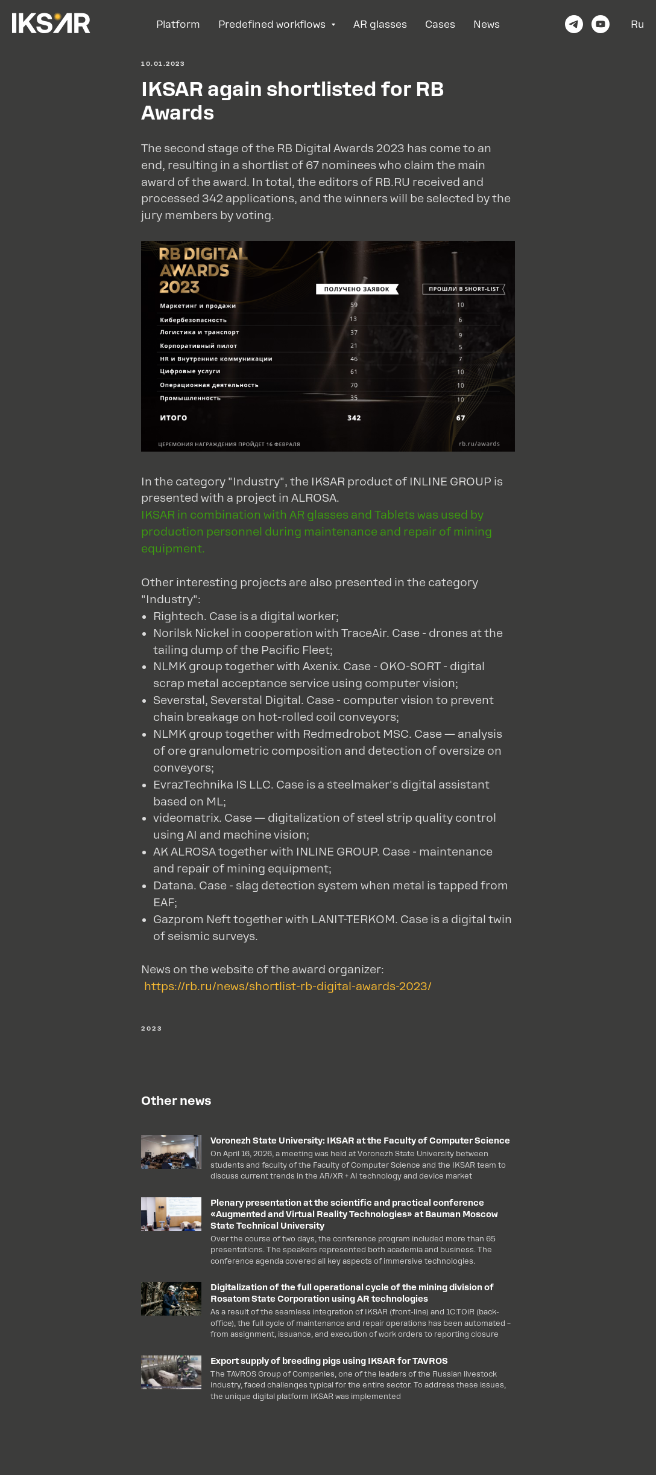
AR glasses (380, 24)
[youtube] (600, 24)
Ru (637, 24)
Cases (440, 24)
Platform (178, 24)
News (486, 24)
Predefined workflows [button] (273, 24)
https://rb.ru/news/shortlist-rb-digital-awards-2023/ (286, 986)
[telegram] (574, 24)
